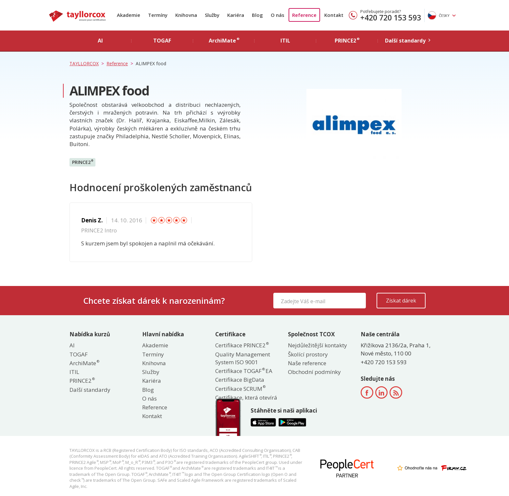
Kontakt (333, 15)
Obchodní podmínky (314, 372)
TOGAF (78, 354)
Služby (212, 15)
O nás (277, 15)
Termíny (158, 15)
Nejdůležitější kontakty (317, 345)
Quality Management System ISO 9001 (242, 358)
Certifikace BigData (239, 379)
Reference (304, 15)
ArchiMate (84, 363)
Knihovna (186, 15)
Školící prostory (308, 354)
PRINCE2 (82, 162)
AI (72, 345)
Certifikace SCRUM (240, 388)
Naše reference (307, 363)
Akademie (128, 15)
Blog (257, 15)
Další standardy (89, 389)
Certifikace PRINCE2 (241, 345)
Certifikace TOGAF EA (243, 371)
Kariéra (235, 15)
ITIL (74, 372)
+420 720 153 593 (390, 17)
